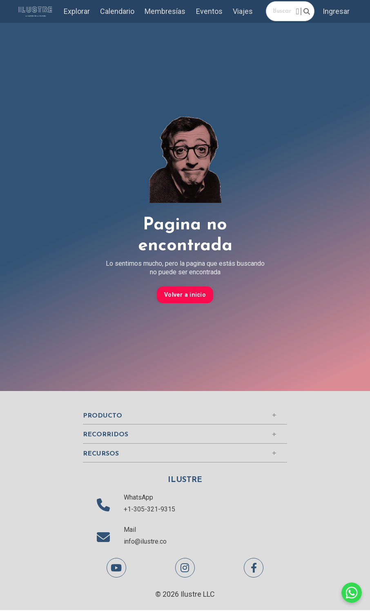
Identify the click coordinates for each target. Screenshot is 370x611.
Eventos (210, 11)
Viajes (244, 11)
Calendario (118, 11)
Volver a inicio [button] (185, 295)
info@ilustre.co (145, 542)
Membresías (166, 11)
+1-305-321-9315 (149, 509)
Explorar (78, 11)
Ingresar (336, 11)
